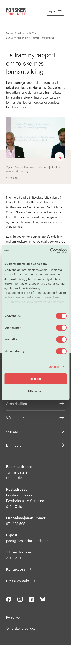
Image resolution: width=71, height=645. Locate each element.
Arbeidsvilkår (35, 403)
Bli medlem (35, 445)
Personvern (14, 617)
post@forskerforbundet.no (27, 540)
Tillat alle (36, 378)
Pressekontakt (21, 580)
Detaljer (54, 366)
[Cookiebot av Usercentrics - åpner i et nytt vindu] (50, 250)
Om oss (35, 431)
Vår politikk (35, 417)
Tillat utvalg (35, 391)
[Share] (59, 156)
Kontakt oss (19, 569)
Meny (55, 11)
